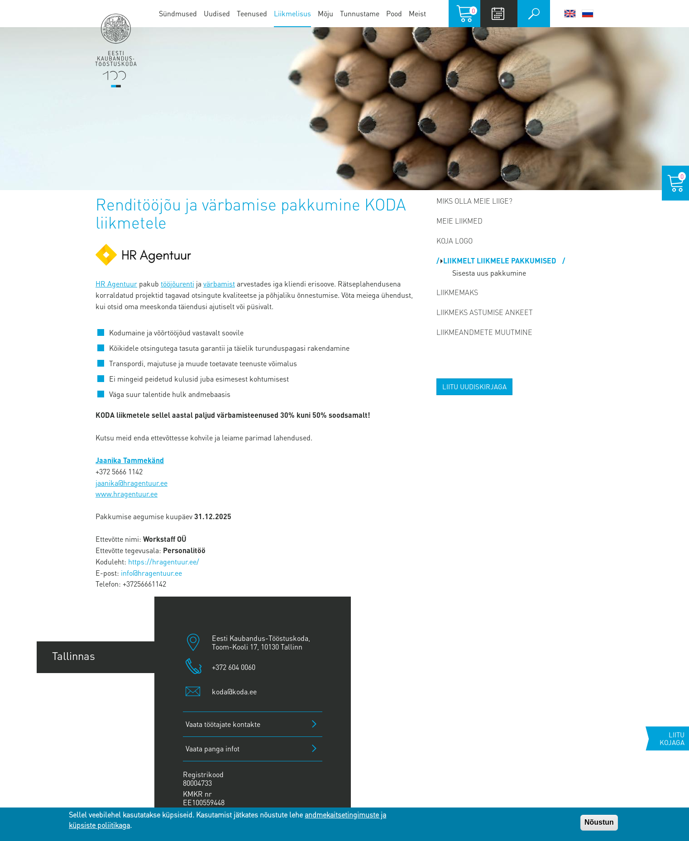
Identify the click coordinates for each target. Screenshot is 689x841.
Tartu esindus (84, 689)
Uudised (217, 13)
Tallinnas (73, 656)
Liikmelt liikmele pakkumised (500, 260)
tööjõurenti (177, 283)
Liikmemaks (457, 292)
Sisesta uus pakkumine (489, 272)
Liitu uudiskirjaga (474, 386)
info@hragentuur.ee (151, 573)
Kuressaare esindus (100, 787)
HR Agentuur (116, 283)
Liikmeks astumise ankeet (484, 312)
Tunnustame (359, 13)
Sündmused (178, 13)
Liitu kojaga (672, 738)
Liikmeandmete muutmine (484, 332)
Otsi (533, 13)
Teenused (252, 13)
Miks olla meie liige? (474, 200)
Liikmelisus (292, 13)
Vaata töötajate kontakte (223, 724)
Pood (394, 13)
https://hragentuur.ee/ (163, 561)
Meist (417, 13)
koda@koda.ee (234, 691)
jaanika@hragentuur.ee (131, 482)
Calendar (497, 13)
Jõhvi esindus (84, 754)
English (570, 14)
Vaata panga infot (212, 748)
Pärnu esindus (86, 721)
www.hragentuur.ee (127, 493)
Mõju (325, 13)
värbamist (219, 283)
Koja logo (454, 240)
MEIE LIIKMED (459, 220)
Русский (587, 14)
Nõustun (599, 822)
